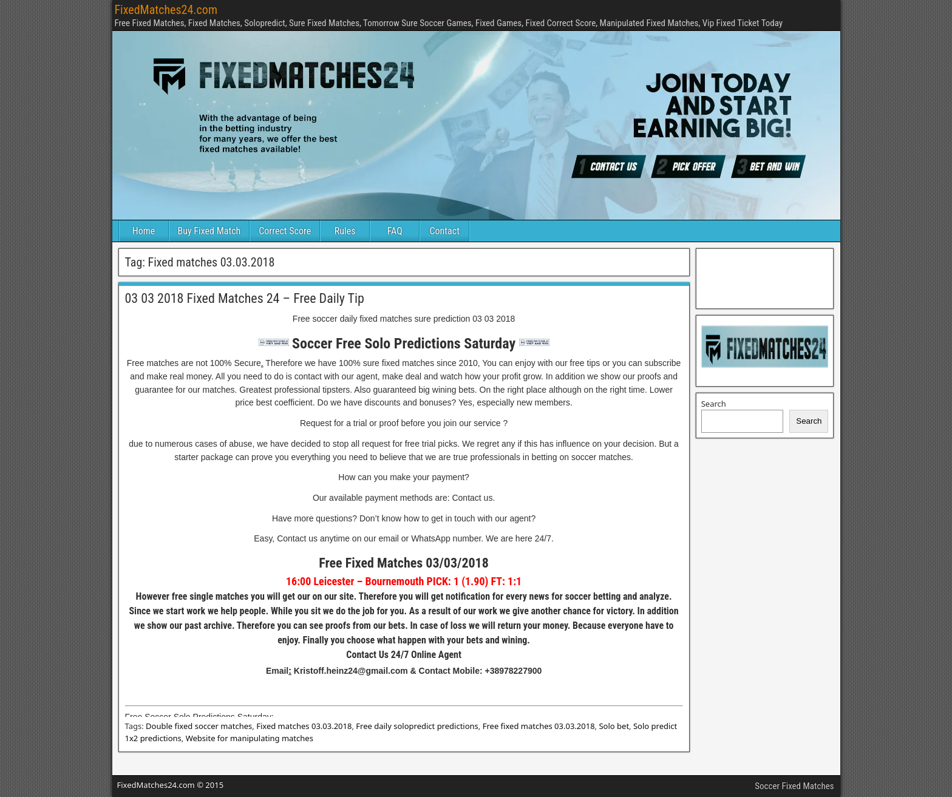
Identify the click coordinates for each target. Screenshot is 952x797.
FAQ (395, 231)
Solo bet (614, 726)
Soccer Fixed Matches (794, 786)
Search (713, 403)
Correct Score (285, 231)
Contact (445, 231)
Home (143, 231)
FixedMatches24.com (166, 9)
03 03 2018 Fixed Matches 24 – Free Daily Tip (244, 298)
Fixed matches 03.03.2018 (304, 726)
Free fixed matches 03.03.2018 (539, 726)
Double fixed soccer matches (199, 726)
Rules (345, 231)
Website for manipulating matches (249, 738)
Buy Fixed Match (209, 231)
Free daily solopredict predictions (417, 726)
